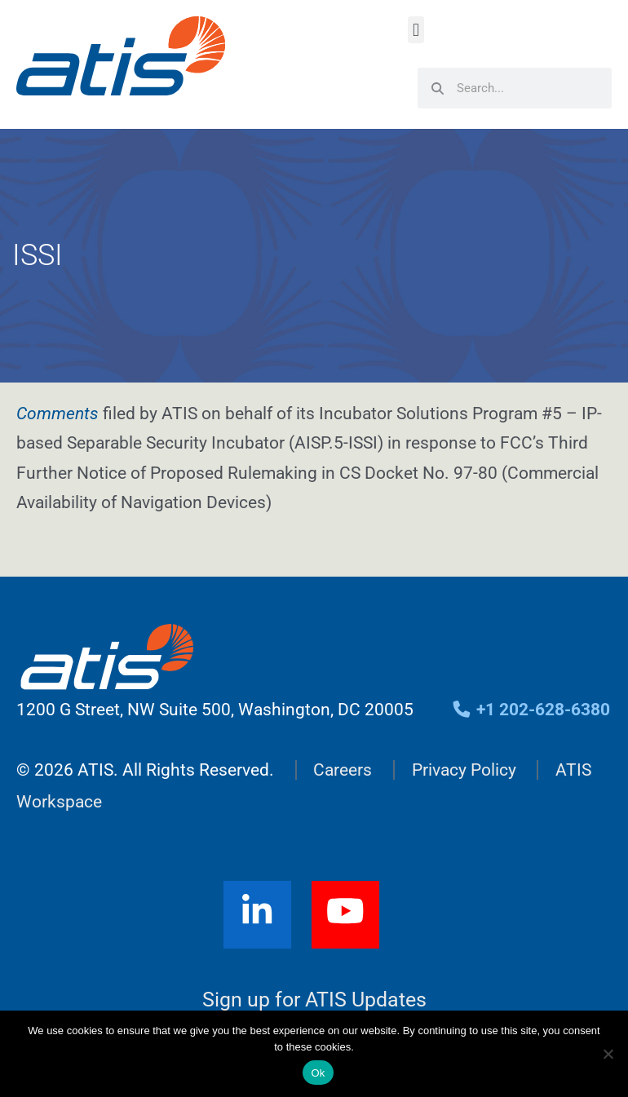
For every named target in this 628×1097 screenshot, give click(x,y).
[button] (415, 29)
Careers (342, 770)
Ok (318, 1073)
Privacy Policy (464, 770)
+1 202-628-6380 (530, 709)
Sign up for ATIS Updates (314, 999)
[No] (607, 1054)
